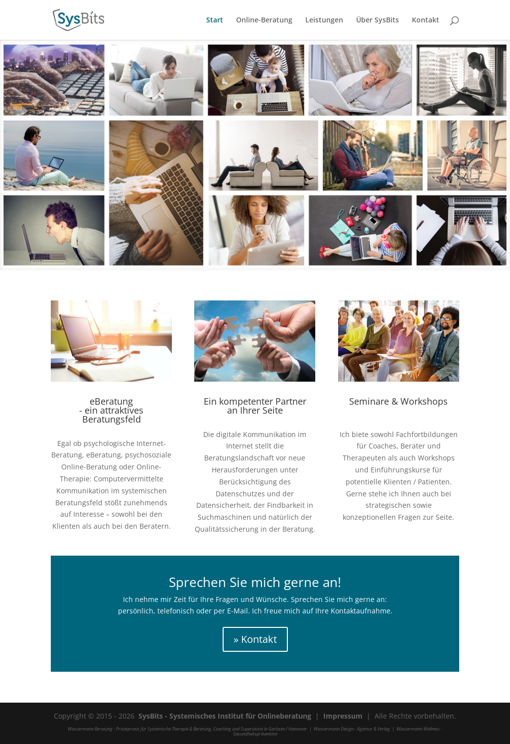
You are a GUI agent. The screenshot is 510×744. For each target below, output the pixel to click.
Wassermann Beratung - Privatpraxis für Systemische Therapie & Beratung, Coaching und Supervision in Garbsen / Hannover (187, 729)
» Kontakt (255, 639)
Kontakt (425, 20)
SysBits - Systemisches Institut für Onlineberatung (224, 716)
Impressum (343, 716)
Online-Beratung (264, 20)
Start (214, 20)
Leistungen (324, 20)
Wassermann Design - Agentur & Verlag (352, 729)
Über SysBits (377, 20)
